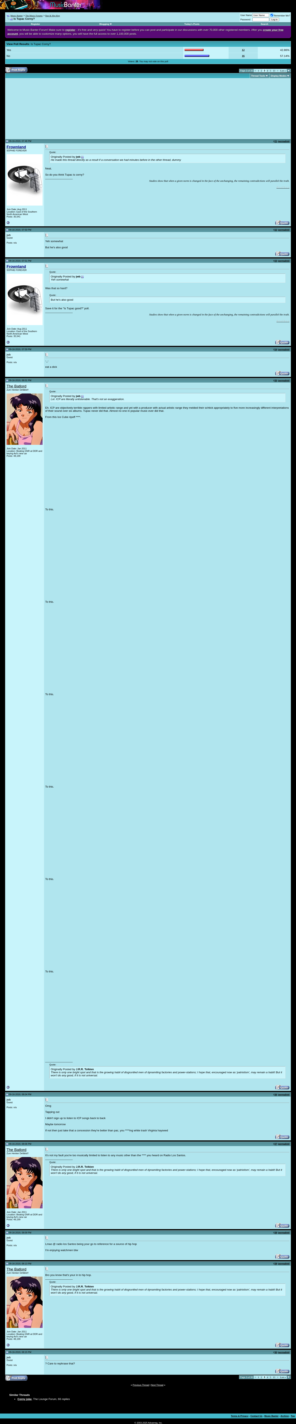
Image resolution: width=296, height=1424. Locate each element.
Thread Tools (258, 76)
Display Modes (279, 76)
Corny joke (24, 1399)
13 (274, 70)
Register (35, 24)
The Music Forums (34, 15)
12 (243, 49)
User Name (246, 15)
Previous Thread (141, 1385)
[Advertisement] (41, 108)
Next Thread (157, 1385)
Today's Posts (191, 24)
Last (283, 70)
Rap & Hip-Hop (52, 15)
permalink (283, 141)
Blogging (104, 24)
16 (243, 55)
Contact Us (256, 1416)
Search (264, 24)
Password (245, 19)
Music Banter (16, 15)
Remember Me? (280, 15)
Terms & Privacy (239, 1416)
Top (293, 1416)
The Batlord (16, 386)
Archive (285, 1416)
